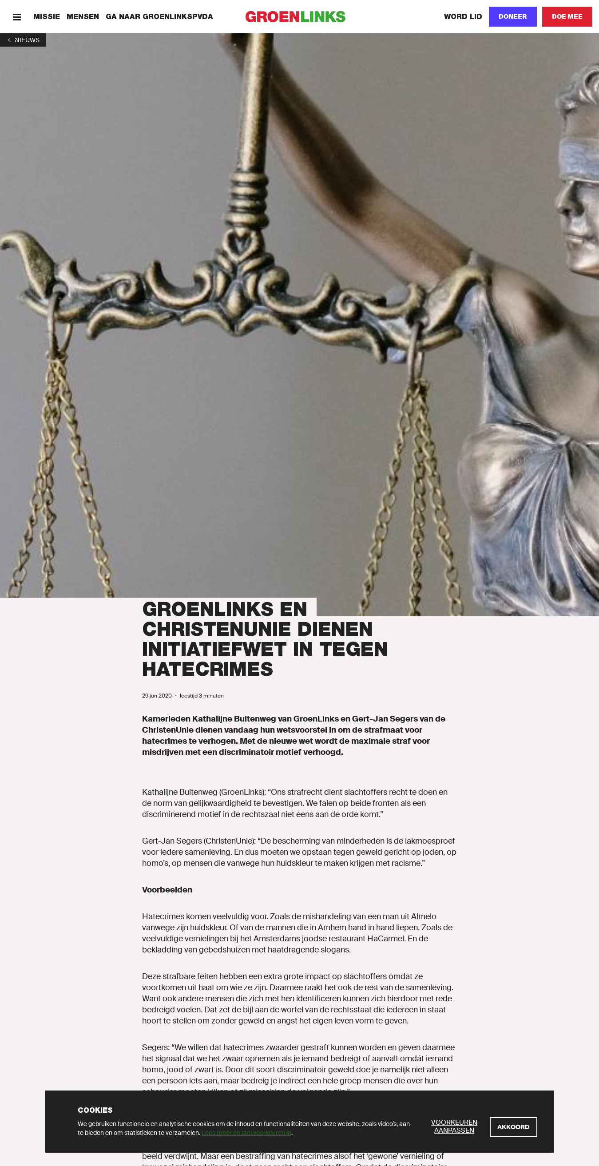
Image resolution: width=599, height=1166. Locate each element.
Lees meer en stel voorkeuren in (246, 1133)
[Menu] (17, 17)
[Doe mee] (567, 17)
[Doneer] (513, 17)
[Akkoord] (513, 1127)
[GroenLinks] (299, 17)
